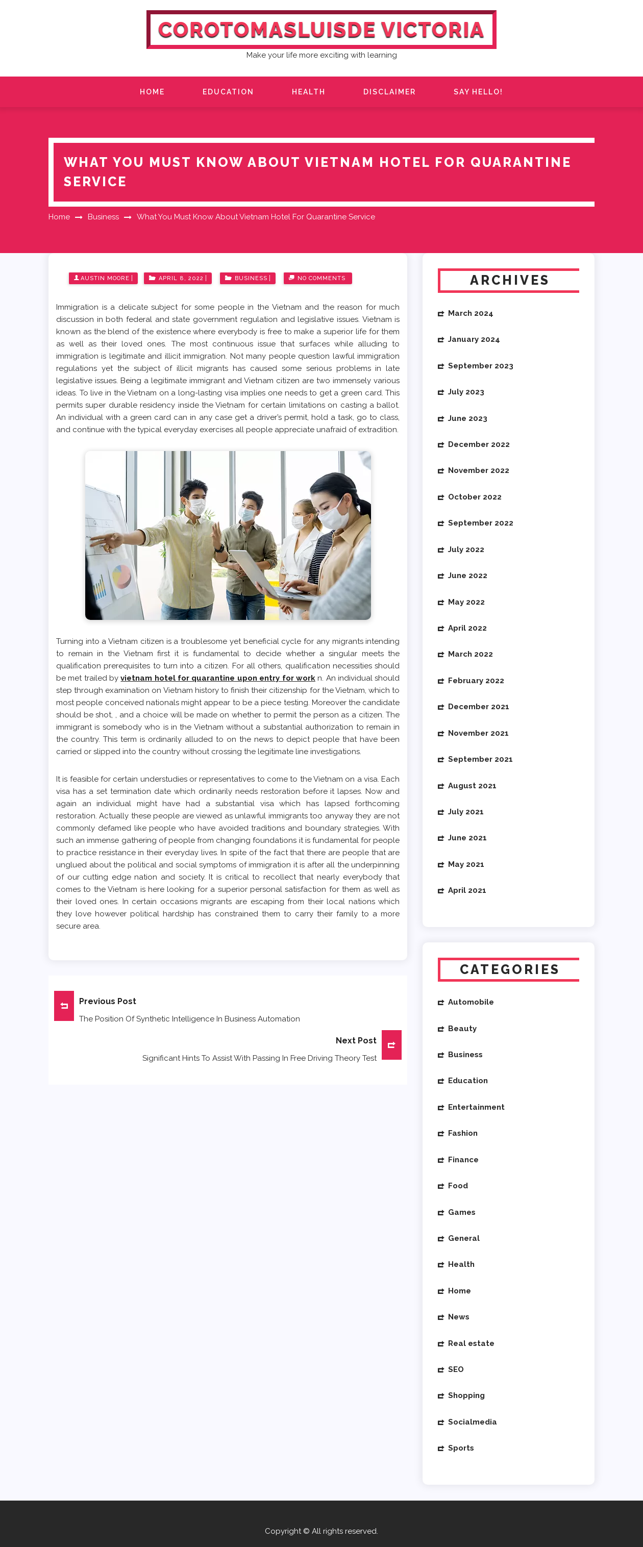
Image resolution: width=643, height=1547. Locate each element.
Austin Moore (105, 278)
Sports (461, 1448)
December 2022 (479, 444)
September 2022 (480, 523)
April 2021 (467, 890)
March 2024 (470, 313)
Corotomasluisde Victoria (321, 29)
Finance (463, 1159)
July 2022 (466, 549)
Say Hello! (478, 92)
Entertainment (476, 1107)
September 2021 (480, 759)
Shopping (466, 1395)
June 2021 (467, 837)
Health (309, 92)
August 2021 (472, 785)
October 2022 (475, 497)
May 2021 (466, 864)
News (458, 1316)
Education (228, 92)
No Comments (321, 278)
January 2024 (474, 339)
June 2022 (467, 575)
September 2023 (480, 365)
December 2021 (478, 706)
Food (458, 1185)
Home (152, 92)
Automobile (471, 1002)
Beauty (462, 1028)
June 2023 (467, 418)
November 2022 (478, 470)
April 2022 (467, 628)
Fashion (463, 1133)
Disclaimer (389, 92)
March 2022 (470, 654)
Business (251, 278)
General (464, 1238)
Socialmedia (472, 1422)
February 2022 (476, 680)
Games (462, 1212)
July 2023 (466, 391)
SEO (456, 1369)
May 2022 (466, 602)
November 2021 (478, 733)
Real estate (471, 1343)
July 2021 (466, 811)
